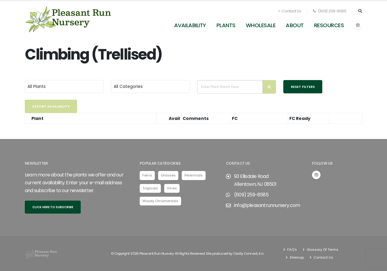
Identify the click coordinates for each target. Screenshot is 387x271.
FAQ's (291, 249)
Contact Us (289, 11)
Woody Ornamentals (160, 200)
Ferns (147, 175)
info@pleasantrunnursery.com (267, 205)
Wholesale (261, 25)
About (295, 25)
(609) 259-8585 (329, 11)
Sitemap (296, 257)
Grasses (168, 175)
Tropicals (150, 188)
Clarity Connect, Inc (248, 253)
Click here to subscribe (52, 207)
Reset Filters (303, 86)
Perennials (193, 175)
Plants (226, 25)
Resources (329, 25)
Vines (172, 188)
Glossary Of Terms (322, 249)
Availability (190, 25)
